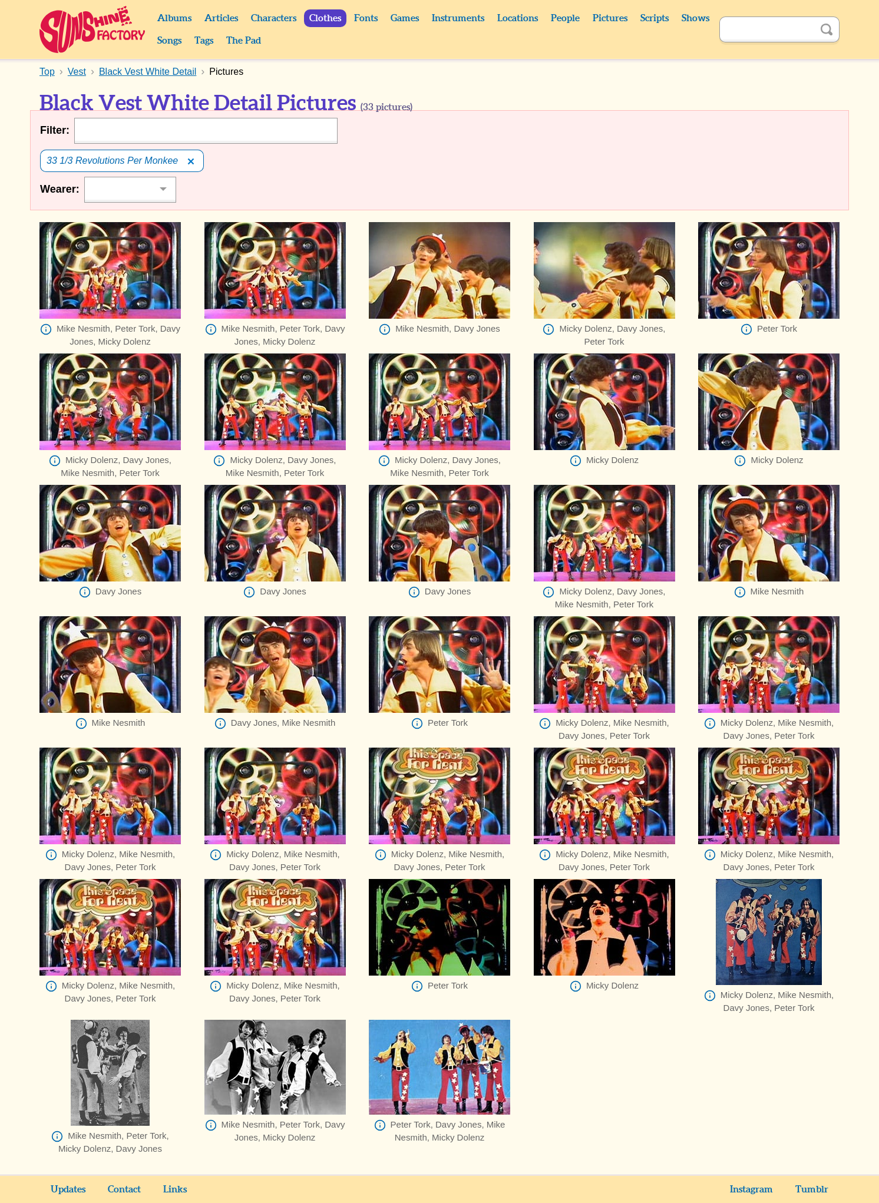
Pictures (610, 18)
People (565, 18)
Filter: (55, 130)
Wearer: (60, 189)
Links (175, 1189)
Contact (124, 1189)
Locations (517, 18)
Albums (174, 18)
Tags (203, 40)
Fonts (366, 18)
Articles (221, 18)
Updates (68, 1189)
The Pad (243, 40)
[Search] (766, 29)
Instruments (458, 18)
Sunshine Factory (92, 29)
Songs (169, 40)
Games (405, 18)
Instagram (751, 1189)
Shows (695, 18)
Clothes (325, 18)
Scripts (654, 18)
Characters (273, 18)
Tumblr (811, 1189)
